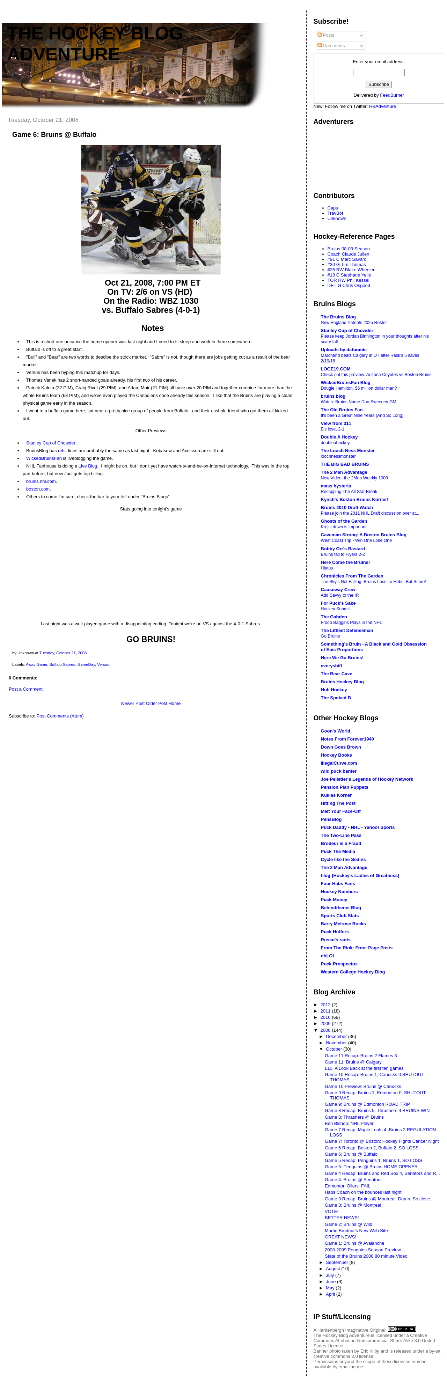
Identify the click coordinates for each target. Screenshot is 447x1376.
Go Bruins (330, 636)
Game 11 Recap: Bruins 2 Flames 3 (361, 1055)
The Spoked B (336, 697)
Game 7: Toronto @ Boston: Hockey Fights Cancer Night (382, 1141)
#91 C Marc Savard (347, 259)
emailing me (351, 1366)
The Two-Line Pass (341, 835)
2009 (326, 1023)
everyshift (331, 665)
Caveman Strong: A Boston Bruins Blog (363, 534)
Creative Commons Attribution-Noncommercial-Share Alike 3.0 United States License (374, 1340)
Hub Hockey (334, 689)
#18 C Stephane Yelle (349, 275)
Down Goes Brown (341, 747)
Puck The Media (338, 851)
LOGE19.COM (336, 368)
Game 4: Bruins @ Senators (353, 1179)
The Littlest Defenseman (347, 630)
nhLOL (328, 955)
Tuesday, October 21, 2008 (63, 653)
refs (62, 450)
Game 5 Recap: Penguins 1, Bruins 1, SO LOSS (373, 1160)
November (337, 1042)
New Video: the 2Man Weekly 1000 (354, 478)
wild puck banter (339, 771)
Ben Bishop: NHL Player (349, 1123)
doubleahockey (335, 442)
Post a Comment (26, 689)
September (337, 1262)
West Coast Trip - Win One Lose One (356, 540)
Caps (333, 208)
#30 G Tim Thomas (347, 264)
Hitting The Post (338, 803)
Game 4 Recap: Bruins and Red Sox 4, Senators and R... (382, 1173)
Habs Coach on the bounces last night (363, 1192)
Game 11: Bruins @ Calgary (353, 1062)
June (331, 1281)
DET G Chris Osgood (349, 285)
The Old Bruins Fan (342, 409)
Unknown (337, 218)
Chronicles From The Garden (352, 576)
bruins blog (333, 396)
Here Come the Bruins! (345, 562)
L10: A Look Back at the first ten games (364, 1068)
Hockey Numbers (339, 891)
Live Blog (88, 466)
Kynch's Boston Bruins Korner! (355, 499)
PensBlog (331, 819)
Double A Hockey (339, 437)
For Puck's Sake (338, 603)
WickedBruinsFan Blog (346, 382)
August (333, 1268)
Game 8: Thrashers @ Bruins (354, 1117)
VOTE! (331, 1211)
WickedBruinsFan (44, 458)
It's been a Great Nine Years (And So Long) (362, 415)
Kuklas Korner (336, 795)
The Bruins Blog (338, 316)
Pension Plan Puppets (345, 787)
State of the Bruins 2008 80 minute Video (366, 1256)
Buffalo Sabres (62, 664)
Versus (103, 664)
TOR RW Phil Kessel (348, 280)
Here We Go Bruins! (342, 657)
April (331, 1294)
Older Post (156, 703)
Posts (325, 35)
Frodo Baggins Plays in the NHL (351, 622)
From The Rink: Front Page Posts (357, 947)
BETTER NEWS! (342, 1217)
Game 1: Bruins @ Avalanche (354, 1243)
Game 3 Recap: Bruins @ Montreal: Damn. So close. (378, 1198)
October (334, 1049)
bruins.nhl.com (41, 481)
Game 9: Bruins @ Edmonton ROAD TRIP (367, 1104)
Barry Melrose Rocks (343, 923)
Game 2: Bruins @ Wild (348, 1224)
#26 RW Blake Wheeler (351, 269)
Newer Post (133, 703)
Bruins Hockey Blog (342, 681)
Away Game (36, 664)
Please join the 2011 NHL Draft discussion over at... (370, 513)
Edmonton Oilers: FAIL (348, 1186)
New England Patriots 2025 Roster (354, 322)
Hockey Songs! (335, 608)
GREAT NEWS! (340, 1236)
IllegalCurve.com (339, 763)
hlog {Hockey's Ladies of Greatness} (360, 875)
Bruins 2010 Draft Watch (347, 507)
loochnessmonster (338, 456)
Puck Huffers (335, 931)
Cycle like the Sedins (343, 859)
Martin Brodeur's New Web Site (356, 1230)
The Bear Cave (336, 673)
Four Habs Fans (338, 883)
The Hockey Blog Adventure (342, 1335)
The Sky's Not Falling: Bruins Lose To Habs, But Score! (373, 581)
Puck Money (334, 899)
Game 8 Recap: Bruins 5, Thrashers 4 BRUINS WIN (377, 1110)
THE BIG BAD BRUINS (345, 464)
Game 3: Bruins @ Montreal (353, 1205)
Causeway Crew (338, 589)
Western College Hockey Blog (353, 971)
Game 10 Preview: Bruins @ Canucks (363, 1086)
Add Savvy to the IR (340, 595)
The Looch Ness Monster (348, 450)
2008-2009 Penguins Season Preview (363, 1249)
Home (175, 703)
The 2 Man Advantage (344, 472)
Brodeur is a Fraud (341, 843)
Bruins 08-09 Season (349, 248)
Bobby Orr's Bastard (343, 548)
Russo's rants (336, 939)
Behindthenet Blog (341, 907)
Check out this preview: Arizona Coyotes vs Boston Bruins (376, 374)
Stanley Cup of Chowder (50, 443)
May (331, 1287)
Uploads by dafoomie (344, 349)
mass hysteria (336, 485)
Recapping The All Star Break (349, 491)
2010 (326, 1017)
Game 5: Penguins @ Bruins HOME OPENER (371, 1166)
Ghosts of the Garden (344, 521)
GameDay (86, 664)
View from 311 (336, 423)
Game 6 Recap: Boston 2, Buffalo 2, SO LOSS (372, 1147)
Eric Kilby (369, 1351)
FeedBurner (392, 95)
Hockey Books (336, 755)
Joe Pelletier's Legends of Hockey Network (367, 779)
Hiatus (327, 568)
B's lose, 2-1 (333, 429)
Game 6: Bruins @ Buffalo (54, 134)
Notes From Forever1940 (347, 739)
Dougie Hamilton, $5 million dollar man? (359, 388)
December (337, 1036)
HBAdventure (382, 106)
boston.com (38, 489)
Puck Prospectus (339, 963)
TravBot (335, 213)
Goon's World (335, 731)
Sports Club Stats (340, 915)
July (330, 1275)
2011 (326, 1011)
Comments (331, 45)
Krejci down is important (344, 526)
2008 (326, 1030)
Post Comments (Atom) (60, 716)
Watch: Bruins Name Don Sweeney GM (358, 401)
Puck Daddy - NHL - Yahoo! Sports (358, 827)
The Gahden (334, 616)
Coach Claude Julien (348, 254)
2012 (326, 1004)
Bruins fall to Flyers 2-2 (343, 554)
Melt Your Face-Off (341, 811)
